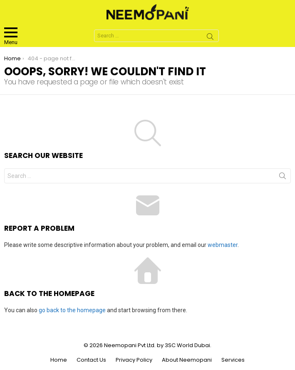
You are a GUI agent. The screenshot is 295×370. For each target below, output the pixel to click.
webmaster (223, 245)
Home (58, 360)
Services (233, 360)
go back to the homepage (72, 310)
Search (210, 38)
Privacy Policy (134, 360)
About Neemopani (187, 360)
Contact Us (91, 360)
